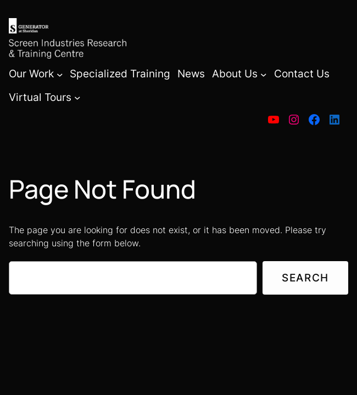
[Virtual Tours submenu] (77, 97)
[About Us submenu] (263, 74)
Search (305, 277)
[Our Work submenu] (60, 74)
